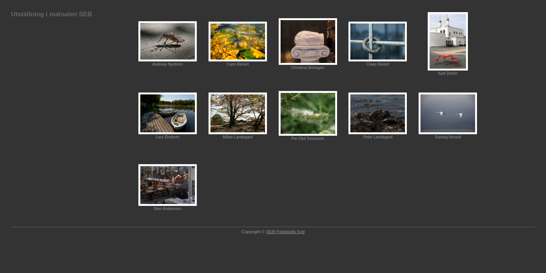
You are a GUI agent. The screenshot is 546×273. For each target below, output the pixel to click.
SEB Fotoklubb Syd (285, 231)
